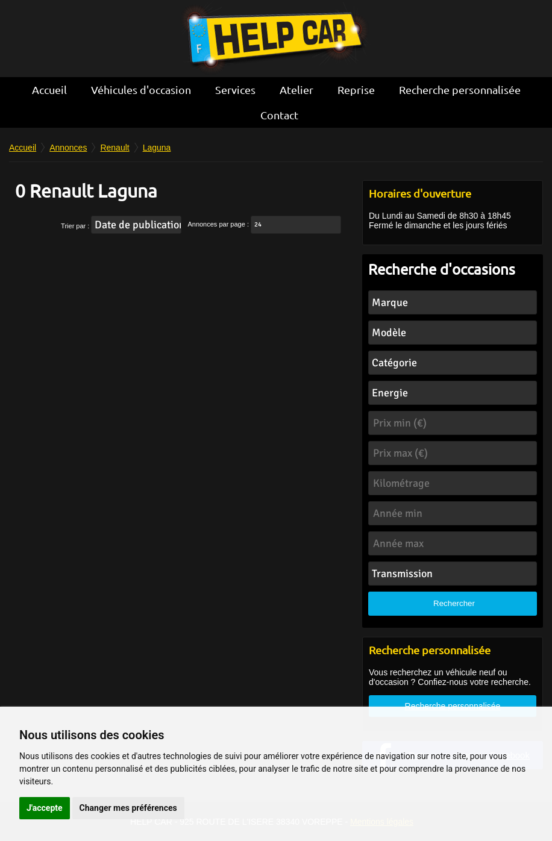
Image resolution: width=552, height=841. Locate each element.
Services (235, 89)
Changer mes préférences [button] (128, 808)
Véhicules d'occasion (141, 89)
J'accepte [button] (45, 808)
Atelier (296, 89)
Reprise (356, 89)
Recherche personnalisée (460, 89)
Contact (279, 114)
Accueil (49, 89)
